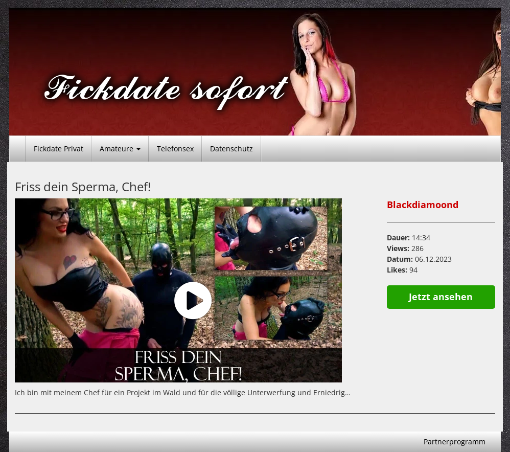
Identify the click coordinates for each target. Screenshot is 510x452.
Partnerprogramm (454, 441)
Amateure (120, 148)
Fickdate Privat (58, 148)
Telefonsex (175, 148)
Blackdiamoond (422, 204)
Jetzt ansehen (441, 296)
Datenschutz (231, 148)
